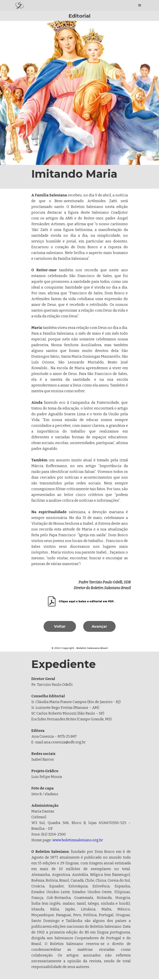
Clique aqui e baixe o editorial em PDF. (86, 601)
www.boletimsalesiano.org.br (77, 840)
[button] (139, 5)
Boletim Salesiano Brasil (92, 648)
